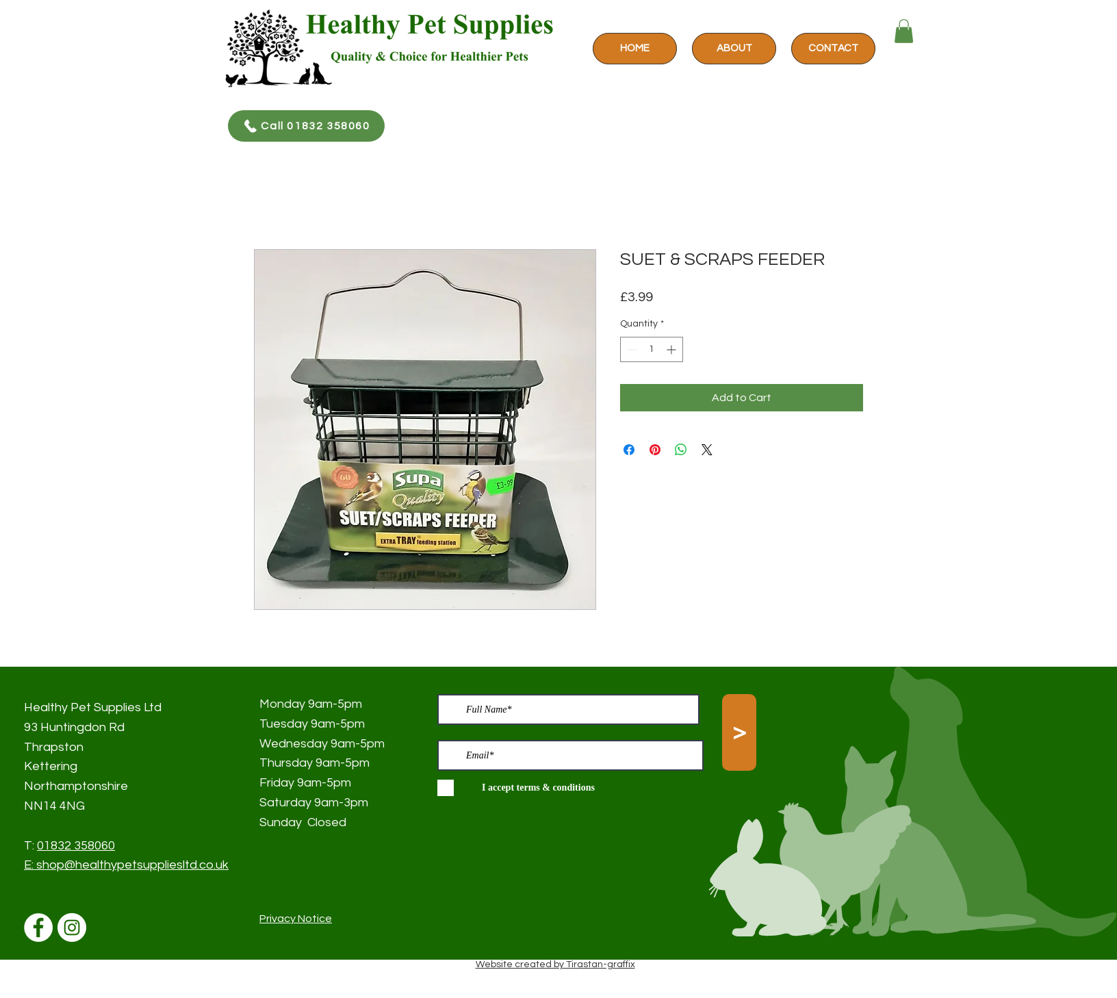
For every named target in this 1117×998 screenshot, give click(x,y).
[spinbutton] (651, 349)
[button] (904, 31)
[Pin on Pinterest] (655, 450)
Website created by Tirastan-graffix (555, 964)
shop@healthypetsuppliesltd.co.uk (132, 864)
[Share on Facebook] (629, 450)
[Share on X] (707, 450)
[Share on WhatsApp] (681, 450)
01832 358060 (76, 845)
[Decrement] (630, 349)
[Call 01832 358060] (306, 126)
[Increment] (672, 349)
